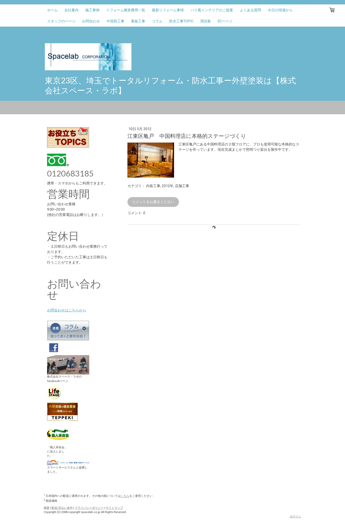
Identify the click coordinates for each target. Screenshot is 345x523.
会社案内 (71, 10)
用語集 (205, 21)
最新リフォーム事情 (168, 10)
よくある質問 (250, 10)
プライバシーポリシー (89, 507)
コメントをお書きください (153, 202)
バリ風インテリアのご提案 (211, 10)
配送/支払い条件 (62, 507)
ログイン (295, 516)
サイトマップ (114, 507)
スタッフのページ (61, 21)
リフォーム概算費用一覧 (125, 10)
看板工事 (138, 21)
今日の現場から (280, 10)
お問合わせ (91, 21)
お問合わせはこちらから (66, 310)
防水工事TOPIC (181, 21)
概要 (47, 507)
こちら (125, 496)
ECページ (225, 21)
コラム (157, 21)
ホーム (52, 10)
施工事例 (92, 10)
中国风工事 (115, 21)
